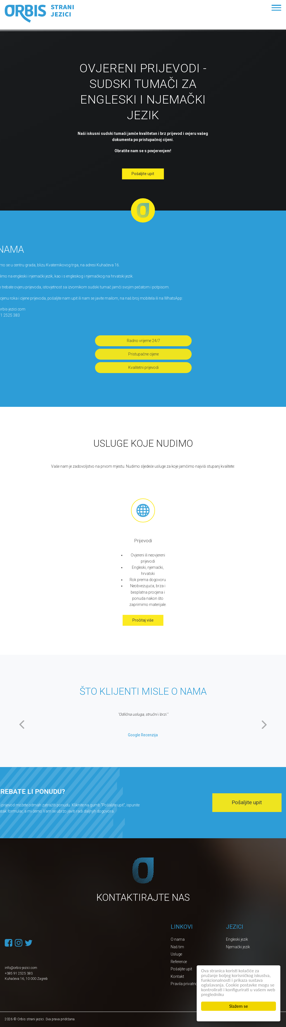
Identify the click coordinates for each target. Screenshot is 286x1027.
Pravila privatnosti (186, 983)
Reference (179, 961)
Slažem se (238, 1006)
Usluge (176, 954)
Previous (21, 724)
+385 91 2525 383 (19, 973)
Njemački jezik (238, 947)
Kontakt (177, 976)
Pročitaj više (143, 620)
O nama (178, 939)
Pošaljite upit (143, 174)
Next (264, 724)
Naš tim (177, 947)
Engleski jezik (237, 939)
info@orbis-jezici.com (21, 968)
